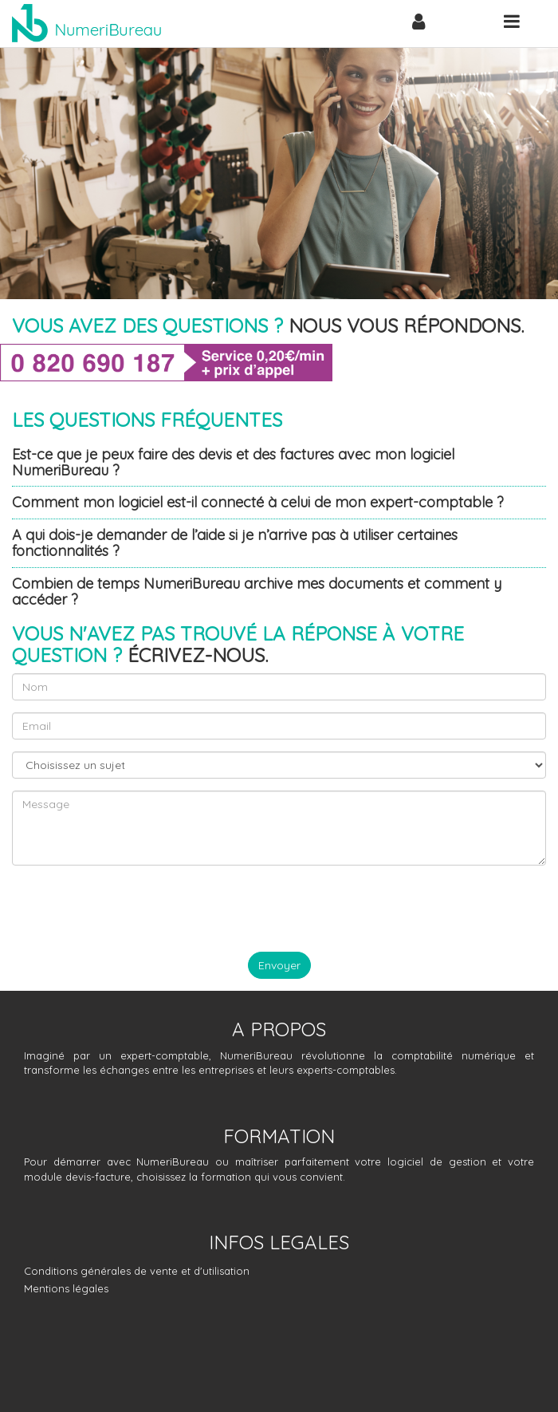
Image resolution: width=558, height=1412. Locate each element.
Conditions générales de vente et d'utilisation (137, 1270)
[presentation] (133, 909)
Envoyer (279, 965)
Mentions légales (66, 1288)
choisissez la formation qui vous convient (239, 1176)
